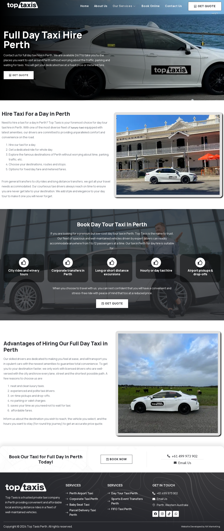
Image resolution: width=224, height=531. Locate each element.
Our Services (124, 6)
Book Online (151, 6)
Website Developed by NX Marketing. (200, 526)
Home (84, 6)
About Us (101, 6)
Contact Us (173, 6)
